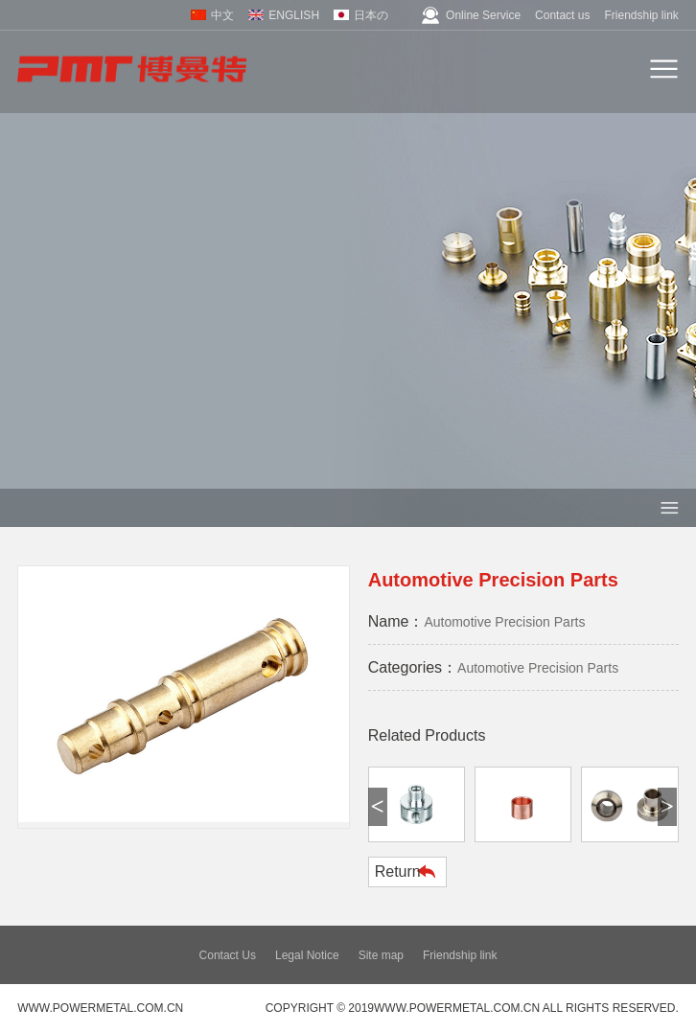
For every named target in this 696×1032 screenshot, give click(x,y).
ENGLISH (293, 15)
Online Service (483, 15)
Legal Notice (307, 955)
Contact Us (227, 955)
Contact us (562, 15)
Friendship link (641, 15)
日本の (371, 15)
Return (398, 871)
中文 (222, 15)
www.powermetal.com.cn (100, 1008)
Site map (381, 955)
